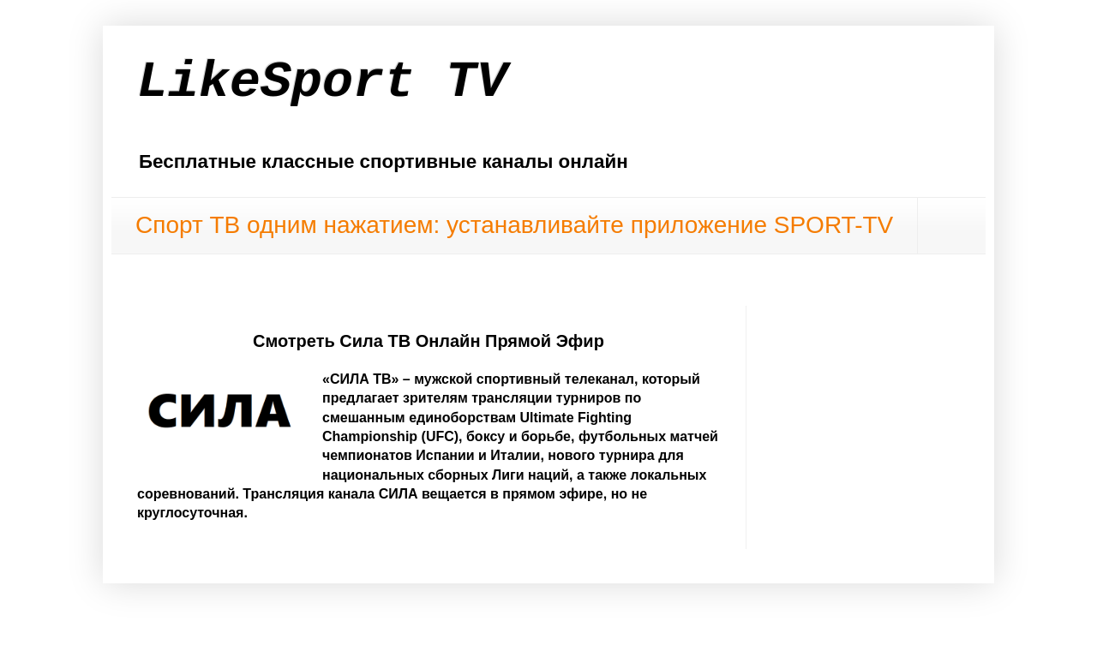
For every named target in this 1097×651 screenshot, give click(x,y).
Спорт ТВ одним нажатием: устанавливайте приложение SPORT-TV (514, 225)
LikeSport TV (322, 82)
